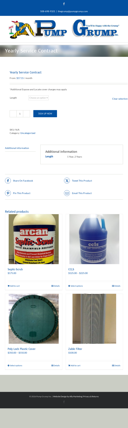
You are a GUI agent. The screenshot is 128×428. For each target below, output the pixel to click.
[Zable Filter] (94, 319)
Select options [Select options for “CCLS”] (77, 286)
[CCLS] (94, 239)
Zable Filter (75, 349)
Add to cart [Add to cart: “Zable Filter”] (75, 365)
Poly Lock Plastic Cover (22, 349)
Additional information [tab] (17, 148)
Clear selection (120, 98)
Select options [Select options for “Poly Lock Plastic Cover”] (16, 365)
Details (57, 286)
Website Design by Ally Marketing (67, 396)
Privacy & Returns (91, 396)
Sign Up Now (45, 113)
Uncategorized (27, 133)
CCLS (71, 269)
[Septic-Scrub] (33, 239)
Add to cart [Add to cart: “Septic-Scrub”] (15, 286)
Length (13, 97)
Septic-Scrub (15, 269)
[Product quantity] (19, 113)
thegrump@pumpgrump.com (73, 11)
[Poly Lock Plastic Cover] (33, 319)
